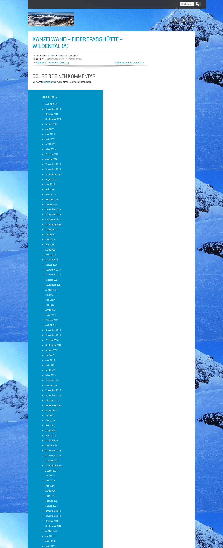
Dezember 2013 (156, 452)
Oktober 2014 (155, 402)
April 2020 (153, 85)
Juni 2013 (153, 482)
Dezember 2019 (156, 106)
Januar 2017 (155, 266)
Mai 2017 (153, 246)
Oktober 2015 (155, 342)
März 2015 (154, 377)
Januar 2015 (155, 387)
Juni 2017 (153, 241)
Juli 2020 (153, 70)
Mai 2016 (153, 306)
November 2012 (156, 518)
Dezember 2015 (156, 332)
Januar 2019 (155, 146)
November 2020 (156, 50)
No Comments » (73, 59)
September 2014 (157, 407)
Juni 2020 (153, 75)
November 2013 (156, 457)
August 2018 (155, 171)
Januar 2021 (155, 45)
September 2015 (157, 347)
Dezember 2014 (156, 392)
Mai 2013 (153, 487)
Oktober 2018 (155, 161)
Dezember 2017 (156, 211)
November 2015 (156, 337)
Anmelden (153, 532)
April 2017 (153, 251)
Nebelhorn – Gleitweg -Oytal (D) (52, 62)
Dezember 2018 (156, 151)
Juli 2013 (153, 477)
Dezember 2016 (156, 271)
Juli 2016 (153, 296)
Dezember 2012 (156, 512)
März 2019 (154, 136)
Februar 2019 (155, 141)
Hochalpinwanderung (54, 59)
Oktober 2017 (155, 221)
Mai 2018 (153, 186)
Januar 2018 (155, 206)
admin (50, 55)
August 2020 (155, 65)
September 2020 (157, 60)
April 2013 (153, 492)
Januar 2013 (155, 507)
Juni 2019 (153, 126)
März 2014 (154, 437)
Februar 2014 (155, 442)
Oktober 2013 (155, 462)
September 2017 (157, 226)
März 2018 (154, 196)
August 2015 (155, 352)
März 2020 (154, 90)
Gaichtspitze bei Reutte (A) (118, 62)
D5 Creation (137, 544)
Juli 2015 (153, 357)
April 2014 (153, 432)
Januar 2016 (155, 327)
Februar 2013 (155, 502)
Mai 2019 (153, 131)
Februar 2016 (155, 321)
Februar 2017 (155, 261)
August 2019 (155, 121)
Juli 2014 (153, 417)
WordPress (166, 544)
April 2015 (153, 372)
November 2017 (156, 216)
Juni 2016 (153, 301)
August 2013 (155, 472)
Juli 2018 (153, 176)
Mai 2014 (153, 427)
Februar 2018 (155, 201)
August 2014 (155, 412)
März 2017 (154, 256)
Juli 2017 (153, 236)
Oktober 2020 (155, 55)
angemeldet (48, 82)
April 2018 (153, 191)
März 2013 (154, 497)
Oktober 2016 (155, 281)
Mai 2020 (153, 80)
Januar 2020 (155, 100)
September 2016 (157, 286)
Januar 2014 (155, 447)
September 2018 (157, 166)
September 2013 (157, 467)
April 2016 (153, 312)
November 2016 (156, 276)
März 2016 (154, 316)
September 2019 (157, 115)
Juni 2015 (153, 362)
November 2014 (156, 397)
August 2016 (155, 291)
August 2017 (155, 231)
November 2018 (156, 156)
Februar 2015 (155, 382)
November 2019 (156, 111)
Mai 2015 (153, 367)
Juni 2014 (153, 422)
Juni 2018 (153, 181)
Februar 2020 (155, 95)
